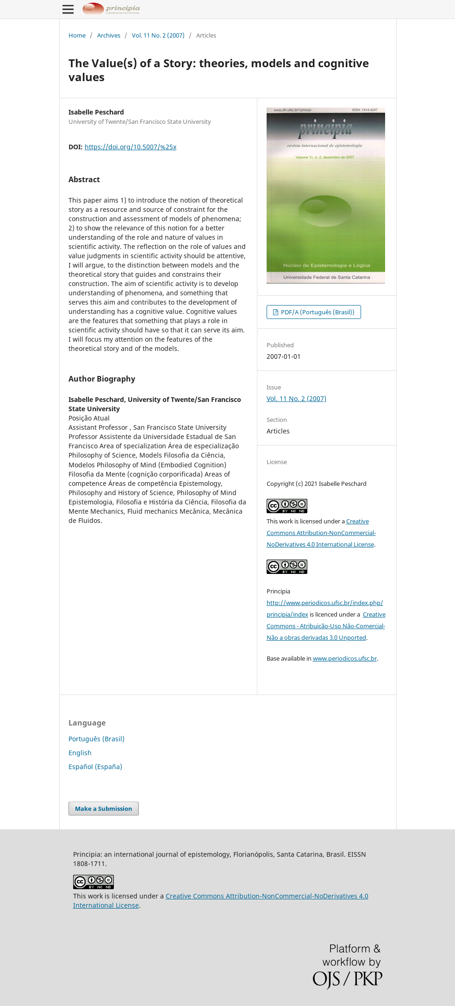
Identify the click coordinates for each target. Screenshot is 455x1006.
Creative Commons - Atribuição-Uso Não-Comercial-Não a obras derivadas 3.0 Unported (326, 626)
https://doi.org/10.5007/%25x (130, 146)
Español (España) (95, 766)
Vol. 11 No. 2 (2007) (158, 35)
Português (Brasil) (97, 738)
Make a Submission (103, 808)
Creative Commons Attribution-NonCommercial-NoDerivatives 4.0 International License (321, 532)
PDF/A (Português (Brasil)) (317, 312)
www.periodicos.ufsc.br (345, 658)
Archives (108, 35)
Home (77, 35)
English (80, 752)
